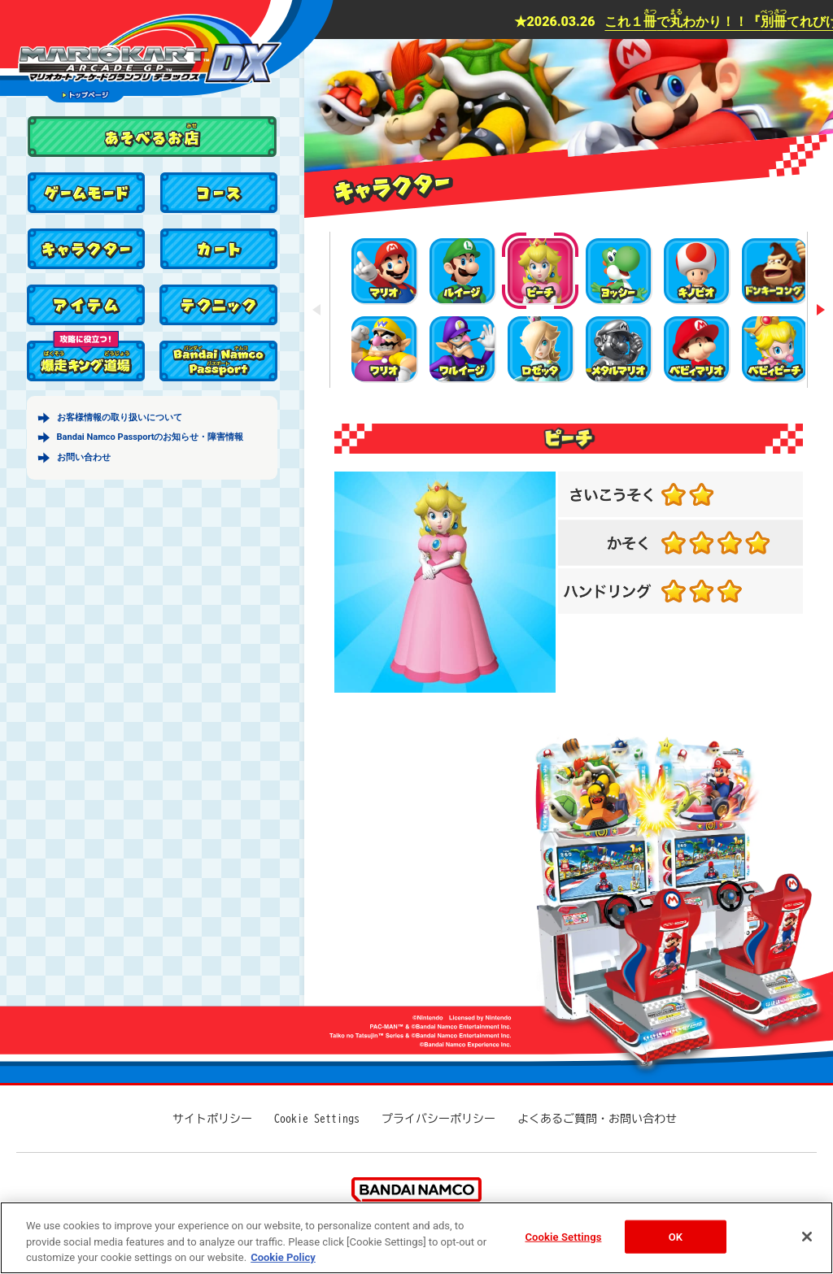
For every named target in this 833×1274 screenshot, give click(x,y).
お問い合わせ (84, 457)
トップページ (85, 94)
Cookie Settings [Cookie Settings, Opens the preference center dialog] (563, 1236)
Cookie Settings (317, 1118)
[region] (416, 1238)
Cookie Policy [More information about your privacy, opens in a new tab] (283, 1257)
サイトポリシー (212, 1118)
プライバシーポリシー (438, 1118)
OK (676, 1236)
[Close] (807, 1236)
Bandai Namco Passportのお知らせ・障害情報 (150, 437)
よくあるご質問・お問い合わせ (597, 1118)
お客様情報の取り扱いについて (119, 417)
